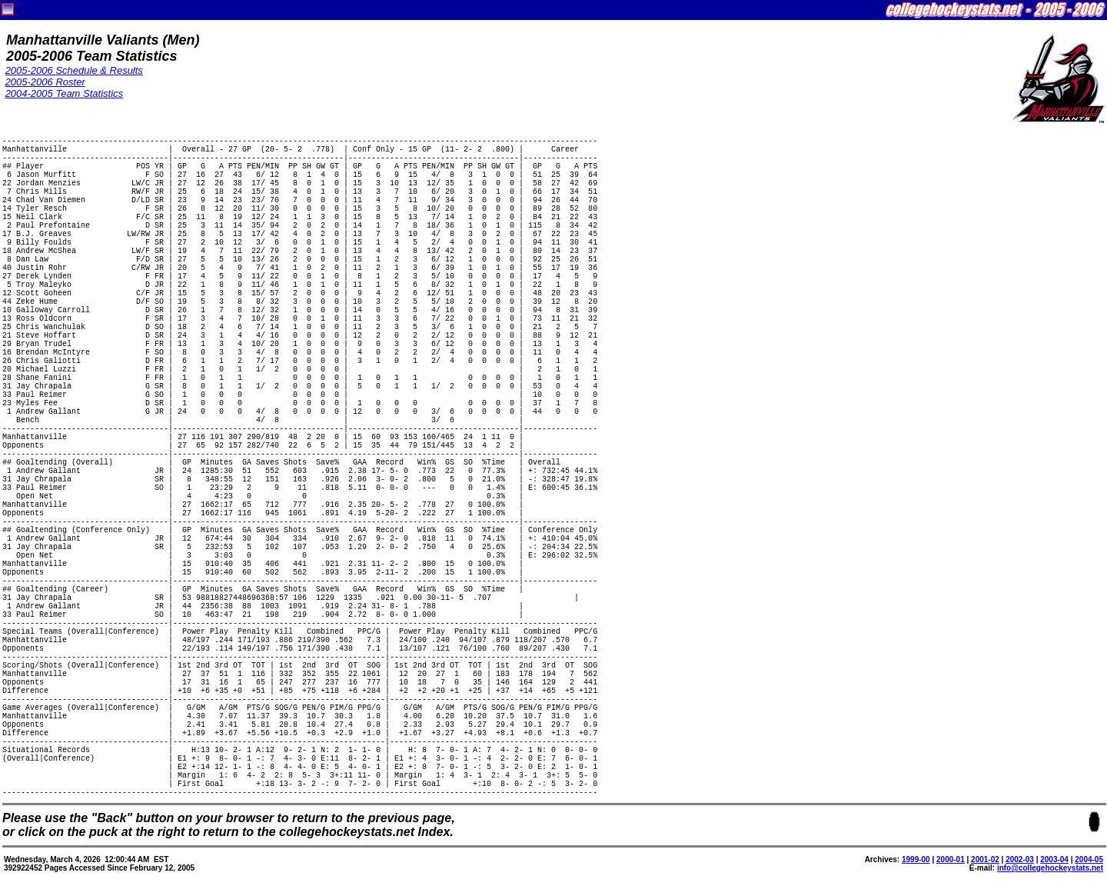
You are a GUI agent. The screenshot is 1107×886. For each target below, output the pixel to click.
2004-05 (1089, 859)
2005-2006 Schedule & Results (74, 70)
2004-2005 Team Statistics (64, 93)
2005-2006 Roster (45, 82)
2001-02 (985, 859)
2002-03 (1020, 859)
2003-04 (1054, 859)
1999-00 (916, 859)
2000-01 (950, 859)
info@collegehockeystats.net (1050, 868)
